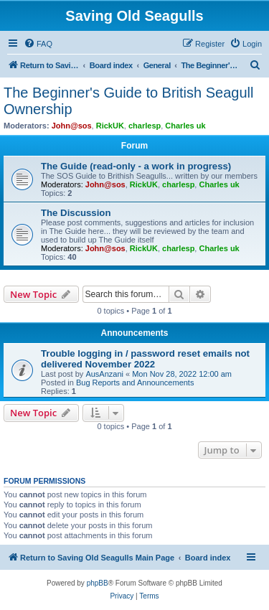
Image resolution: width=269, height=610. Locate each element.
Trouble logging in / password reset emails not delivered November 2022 (145, 359)
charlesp (144, 125)
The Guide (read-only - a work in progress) (136, 166)
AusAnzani (104, 374)
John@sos (72, 125)
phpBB (97, 583)
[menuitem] (38, 43)
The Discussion (75, 212)
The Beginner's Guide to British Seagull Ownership (128, 101)
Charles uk (185, 125)
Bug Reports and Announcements (135, 382)
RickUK (110, 125)
